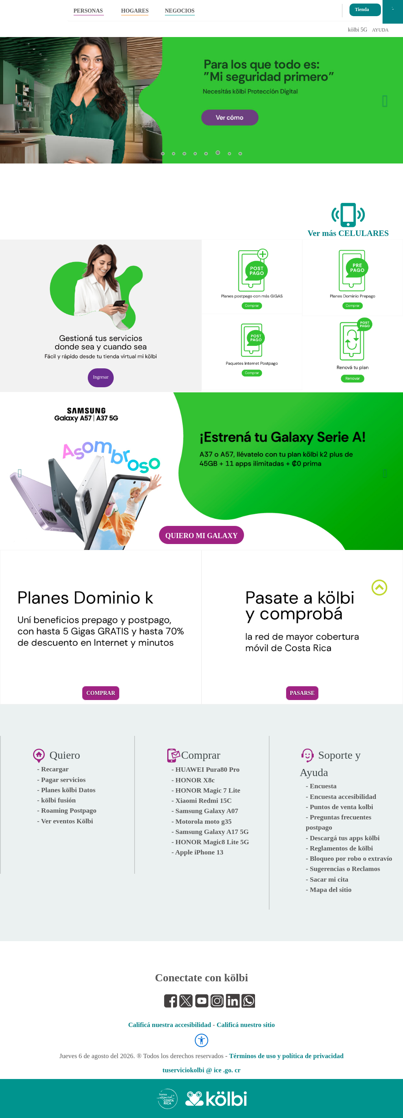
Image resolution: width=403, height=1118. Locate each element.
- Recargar (52, 769)
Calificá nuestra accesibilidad (169, 1025)
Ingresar (100, 377)
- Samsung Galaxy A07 (205, 811)
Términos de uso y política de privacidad (286, 1056)
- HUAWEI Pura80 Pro (206, 769)
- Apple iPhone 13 (198, 852)
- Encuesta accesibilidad (341, 796)
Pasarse (302, 693)
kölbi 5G (357, 30)
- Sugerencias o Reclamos (343, 869)
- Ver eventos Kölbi (65, 821)
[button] (18, 96)
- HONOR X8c (193, 780)
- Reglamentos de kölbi (339, 848)
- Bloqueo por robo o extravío (349, 858)
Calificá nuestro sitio (245, 1025)
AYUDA (380, 30)
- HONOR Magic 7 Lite (206, 790)
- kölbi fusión (56, 800)
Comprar (100, 693)
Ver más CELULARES (348, 233)
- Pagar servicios (61, 780)
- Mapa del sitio (328, 889)
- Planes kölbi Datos (66, 790)
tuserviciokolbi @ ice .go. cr (201, 1070)
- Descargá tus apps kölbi (343, 838)
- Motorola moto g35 (202, 821)
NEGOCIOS (179, 11)
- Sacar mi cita (327, 879)
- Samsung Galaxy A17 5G (210, 832)
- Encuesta (321, 786)
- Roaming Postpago (66, 810)
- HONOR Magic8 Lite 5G (210, 842)
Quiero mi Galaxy (201, 536)
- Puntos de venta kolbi (339, 807)
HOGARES (134, 11)
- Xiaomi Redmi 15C (202, 800)
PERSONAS (88, 11)
